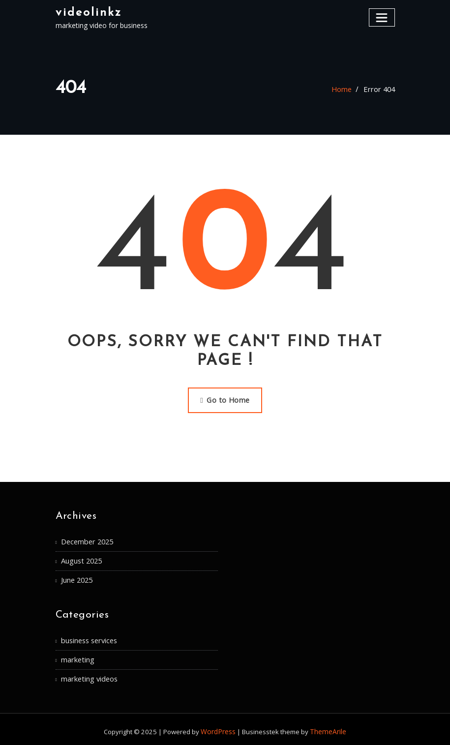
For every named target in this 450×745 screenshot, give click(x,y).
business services (88, 637)
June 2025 (76, 577)
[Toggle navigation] (382, 17)
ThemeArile (327, 726)
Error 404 (380, 89)
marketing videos (88, 674)
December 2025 (86, 540)
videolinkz (88, 12)
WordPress (219, 726)
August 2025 (81, 559)
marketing (77, 655)
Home (344, 89)
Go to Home (225, 399)
